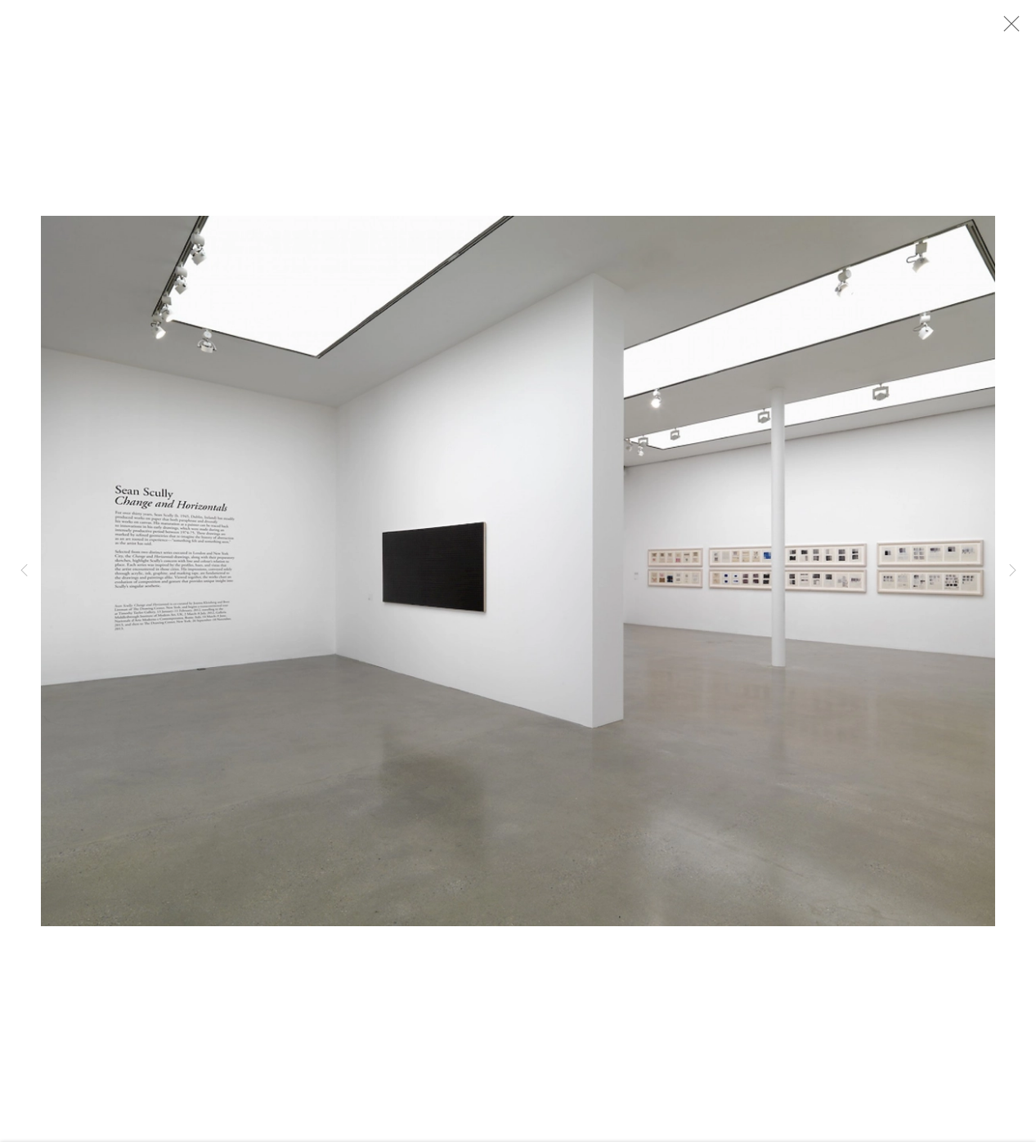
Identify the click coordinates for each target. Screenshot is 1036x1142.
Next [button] (1012, 571)
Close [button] (1013, 28)
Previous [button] (23, 571)
